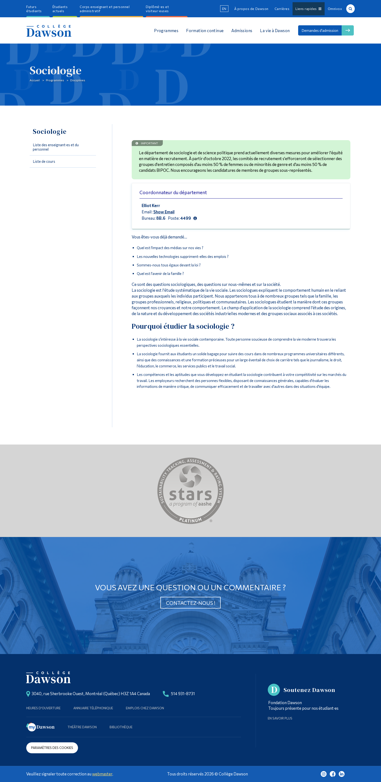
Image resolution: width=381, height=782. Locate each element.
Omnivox (335, 9)
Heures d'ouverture (43, 708)
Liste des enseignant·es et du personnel (56, 147)
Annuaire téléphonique (93, 708)
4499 (185, 218)
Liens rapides (308, 9)
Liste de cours (44, 161)
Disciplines (77, 80)
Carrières (282, 9)
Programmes (55, 80)
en (224, 9)
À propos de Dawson (251, 9)
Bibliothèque (121, 727)
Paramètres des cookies (52, 748)
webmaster (102, 773)
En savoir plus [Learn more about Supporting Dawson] (280, 718)
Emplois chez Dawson (145, 708)
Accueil (35, 80)
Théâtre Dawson (82, 727)
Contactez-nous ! (190, 603)
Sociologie (50, 131)
